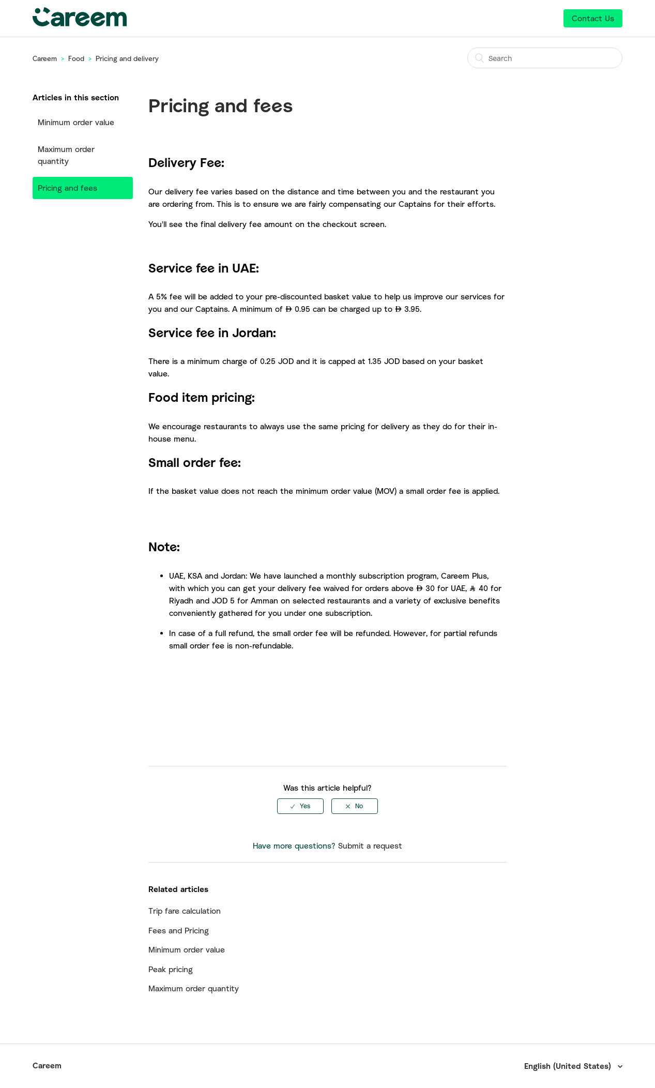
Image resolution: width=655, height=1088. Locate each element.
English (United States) (569, 1065)
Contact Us (593, 18)
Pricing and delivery (127, 58)
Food (76, 58)
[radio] (300, 806)
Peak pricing (170, 969)
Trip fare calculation (184, 910)
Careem (45, 58)
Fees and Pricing (178, 930)
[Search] (544, 58)
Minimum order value (76, 122)
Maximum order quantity (66, 154)
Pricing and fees (67, 187)
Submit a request (370, 845)
